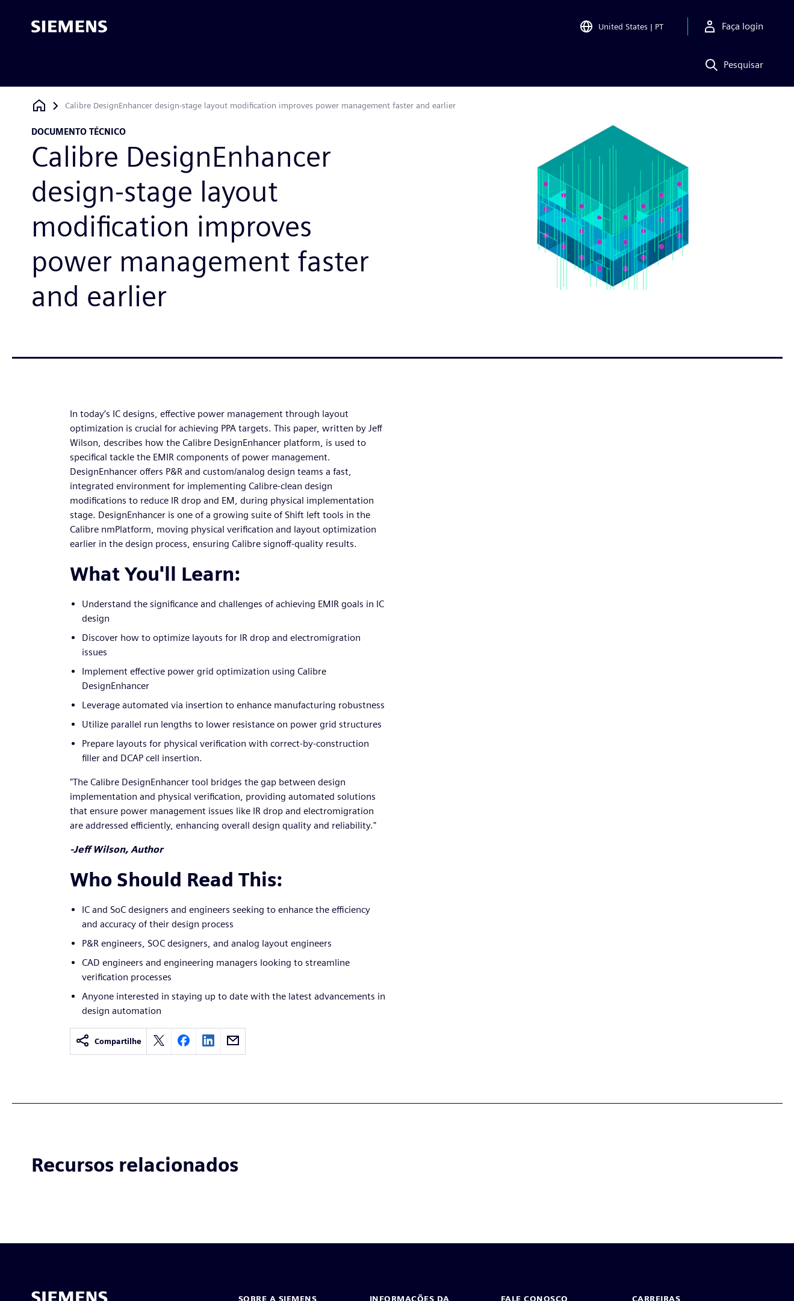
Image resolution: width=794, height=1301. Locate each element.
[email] (233, 1041)
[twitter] (159, 1041)
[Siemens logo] (69, 26)
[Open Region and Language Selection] (621, 26)
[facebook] (184, 1041)
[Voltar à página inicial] (39, 105)
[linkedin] (208, 1041)
